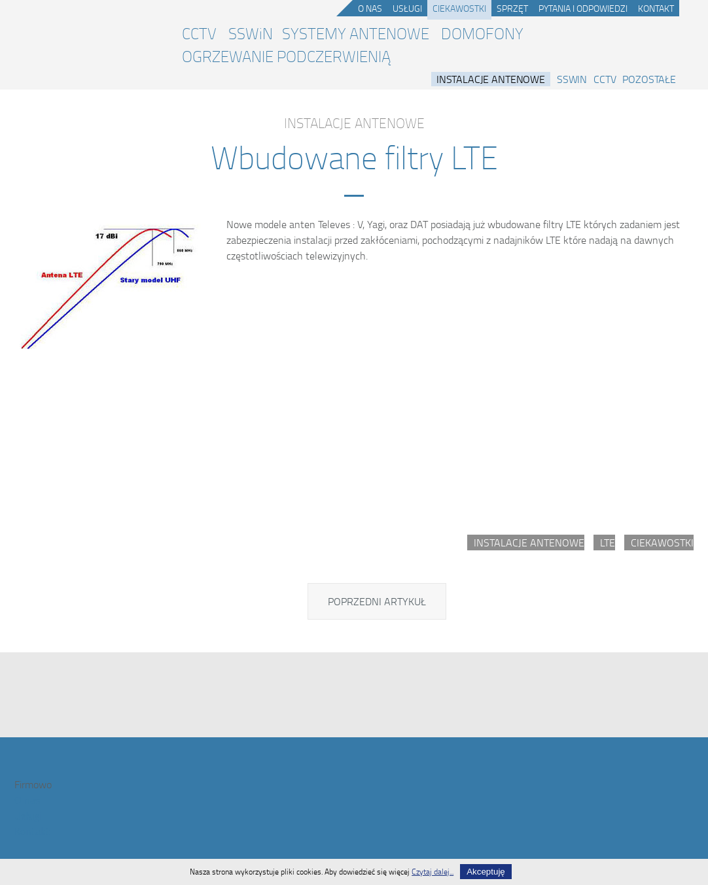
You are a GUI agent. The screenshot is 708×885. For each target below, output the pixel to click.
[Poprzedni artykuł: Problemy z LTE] (377, 601)
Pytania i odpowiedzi (583, 8)
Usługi (407, 8)
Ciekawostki (459, 8)
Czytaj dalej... (432, 871)
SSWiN (250, 33)
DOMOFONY (482, 33)
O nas (370, 8)
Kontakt (656, 8)
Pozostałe (649, 79)
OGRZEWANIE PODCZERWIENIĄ (286, 56)
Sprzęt (512, 8)
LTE (607, 542)
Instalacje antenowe (490, 79)
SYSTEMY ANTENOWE (355, 33)
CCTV (199, 33)
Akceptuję (486, 872)
